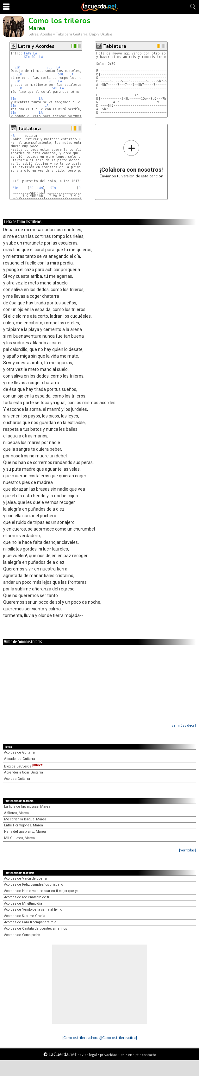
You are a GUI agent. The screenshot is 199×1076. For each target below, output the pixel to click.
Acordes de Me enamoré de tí (26, 897)
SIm (26, 57)
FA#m (27, 53)
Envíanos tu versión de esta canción (131, 159)
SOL (34, 57)
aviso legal (88, 1055)
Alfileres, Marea (16, 813)
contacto (149, 1055)
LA (35, 53)
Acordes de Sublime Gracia (24, 916)
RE (80, 188)
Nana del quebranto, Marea (25, 832)
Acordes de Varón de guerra (25, 878)
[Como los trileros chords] (81, 1037)
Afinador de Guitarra (19, 759)
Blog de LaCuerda (23, 766)
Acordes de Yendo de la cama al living (33, 909)
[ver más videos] (183, 725)
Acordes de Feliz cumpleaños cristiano (33, 884)
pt (137, 1055)
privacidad (108, 1055)
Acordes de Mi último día (23, 903)
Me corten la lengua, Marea (25, 819)
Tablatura (114, 46)
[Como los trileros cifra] (119, 1037)
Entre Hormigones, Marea (23, 825)
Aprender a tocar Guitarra (23, 772)
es (123, 1055)
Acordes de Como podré (22, 935)
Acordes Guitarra (17, 779)
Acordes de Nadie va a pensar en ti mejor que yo (41, 891)
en (130, 1055)
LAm (40, 188)
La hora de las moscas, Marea (27, 807)
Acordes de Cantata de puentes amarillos (35, 928)
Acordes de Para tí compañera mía (30, 922)
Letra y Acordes (36, 46)
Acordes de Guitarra (19, 752)
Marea (36, 28)
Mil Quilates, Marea (19, 838)
